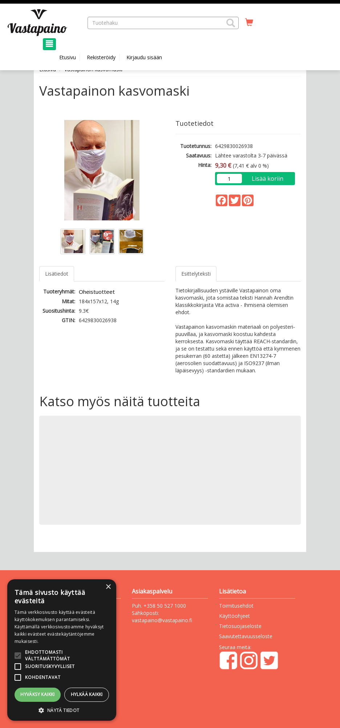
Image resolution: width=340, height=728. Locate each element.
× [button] (108, 587)
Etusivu (67, 57)
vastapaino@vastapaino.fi (162, 620)
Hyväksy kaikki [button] (37, 694)
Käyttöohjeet (234, 615)
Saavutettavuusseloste (245, 636)
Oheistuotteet (97, 291)
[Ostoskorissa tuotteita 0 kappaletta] (249, 22)
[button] (230, 23)
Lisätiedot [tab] (56, 273)
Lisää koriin (267, 179)
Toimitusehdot (236, 605)
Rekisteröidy (101, 57)
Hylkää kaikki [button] (87, 694)
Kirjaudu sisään (144, 57)
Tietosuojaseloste (240, 626)
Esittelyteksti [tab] (196, 273)
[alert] (61, 650)
